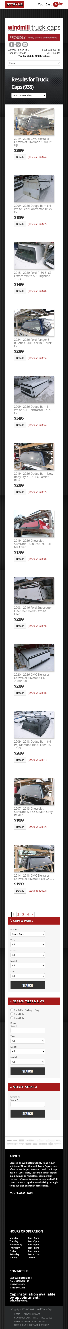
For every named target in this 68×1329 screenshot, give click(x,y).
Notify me (15, 4)
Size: (13, 971)
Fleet (36, 1317)
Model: (14, 961)
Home (17, 1314)
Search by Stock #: (15, 1098)
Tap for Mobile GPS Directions (34, 56)
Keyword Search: (15, 1025)
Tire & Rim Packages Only (26, 1010)
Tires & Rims (20, 1325)
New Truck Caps (22, 1317)
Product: (15, 929)
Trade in (45, 1325)
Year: (13, 940)
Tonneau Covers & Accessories (30, 1321)
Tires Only (19, 1014)
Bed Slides (47, 1317)
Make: (14, 950)
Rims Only (19, 1018)
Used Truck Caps (31, 1314)
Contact (33, 1325)
